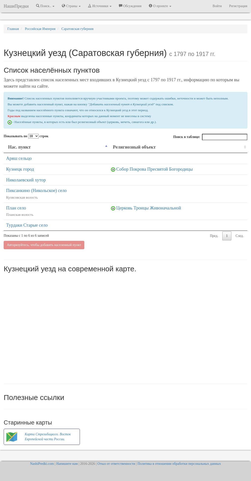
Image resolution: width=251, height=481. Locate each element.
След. (240, 236)
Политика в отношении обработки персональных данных (179, 464)
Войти (217, 6)
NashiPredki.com (42, 464)
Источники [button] (100, 6)
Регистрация (238, 6)
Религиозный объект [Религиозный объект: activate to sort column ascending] (134, 147)
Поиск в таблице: (210, 137)
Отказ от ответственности (116, 464)
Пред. (214, 236)
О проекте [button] (160, 6)
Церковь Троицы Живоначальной (148, 207)
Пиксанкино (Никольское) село (36, 190)
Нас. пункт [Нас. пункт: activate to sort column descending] (19, 147)
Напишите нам (67, 464)
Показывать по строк (26, 136)
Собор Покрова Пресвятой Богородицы (154, 169)
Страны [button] (71, 6)
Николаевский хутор (26, 179)
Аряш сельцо (19, 158)
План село (16, 207)
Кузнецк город (20, 169)
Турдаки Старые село (27, 225)
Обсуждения (130, 6)
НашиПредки (16, 6)
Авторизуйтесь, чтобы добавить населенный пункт (44, 245)
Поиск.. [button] (45, 6)
